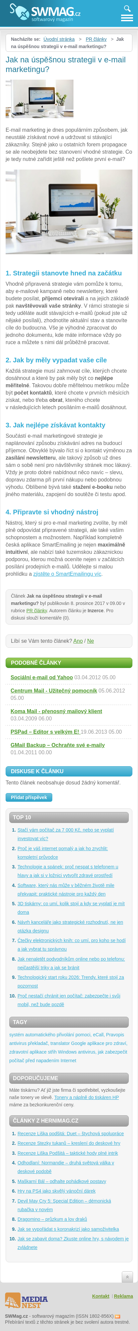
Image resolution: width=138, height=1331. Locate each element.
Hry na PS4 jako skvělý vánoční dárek (57, 1191)
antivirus (17, 1043)
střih (52, 1052)
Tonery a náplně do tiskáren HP (86, 1097)
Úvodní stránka (58, 39)
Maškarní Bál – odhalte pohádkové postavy (62, 1181)
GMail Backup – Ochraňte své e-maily (58, 745)
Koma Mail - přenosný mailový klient (56, 711)
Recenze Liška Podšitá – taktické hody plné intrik (68, 1153)
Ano (78, 641)
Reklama (123, 1296)
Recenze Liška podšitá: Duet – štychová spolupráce (71, 1133)
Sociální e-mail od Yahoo (42, 677)
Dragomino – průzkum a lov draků (52, 1219)
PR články (96, 39)
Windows (67, 1052)
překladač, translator (49, 1043)
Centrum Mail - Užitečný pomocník (54, 691)
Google (78, 1043)
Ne (90, 641)
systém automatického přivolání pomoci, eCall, (57, 1034)
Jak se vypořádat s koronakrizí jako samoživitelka (68, 1229)
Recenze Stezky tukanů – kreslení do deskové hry (69, 1143)
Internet (68, 1060)
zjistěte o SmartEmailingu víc (67, 574)
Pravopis (115, 1034)
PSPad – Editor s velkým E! (46, 732)
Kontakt (100, 1296)
